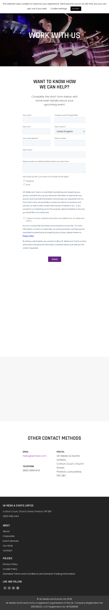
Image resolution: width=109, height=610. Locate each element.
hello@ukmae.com (34, 456)
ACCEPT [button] (75, 8)
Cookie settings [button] (59, 8)
